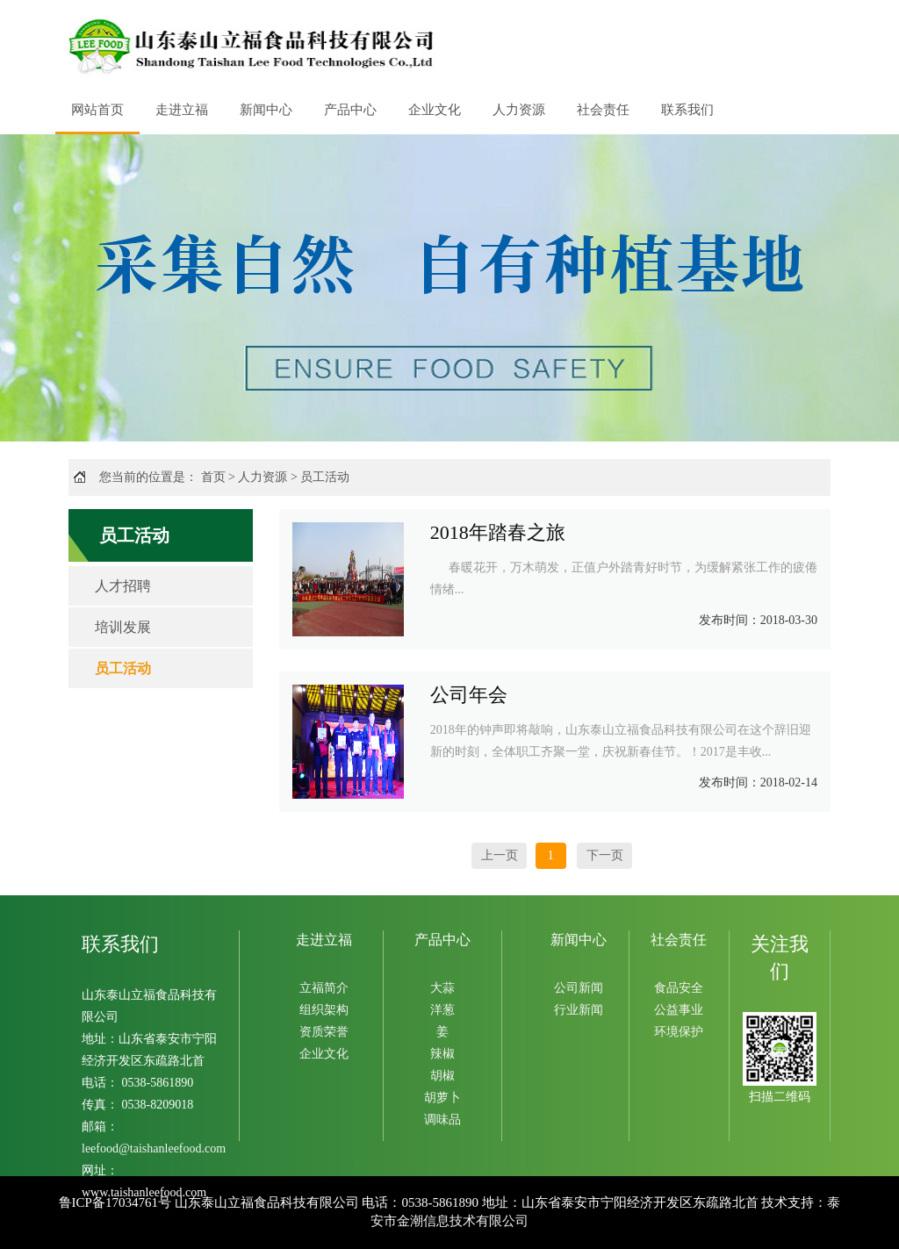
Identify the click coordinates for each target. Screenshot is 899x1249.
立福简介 (324, 987)
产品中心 (350, 110)
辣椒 (442, 1053)
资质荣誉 (324, 1031)
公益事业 (678, 1009)
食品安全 (678, 987)
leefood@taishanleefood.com (154, 1148)
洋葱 (442, 1009)
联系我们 (687, 110)
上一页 (499, 855)
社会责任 (603, 110)
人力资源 (519, 110)
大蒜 (442, 987)
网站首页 (97, 110)
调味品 (442, 1119)
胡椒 (442, 1075)
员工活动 (324, 477)
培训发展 (123, 627)
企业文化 (434, 110)
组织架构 (324, 1009)
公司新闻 (578, 987)
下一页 (604, 855)
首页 (213, 477)
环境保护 (678, 1031)
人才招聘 (123, 585)
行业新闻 (578, 1009)
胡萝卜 (442, 1097)
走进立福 (181, 110)
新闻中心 (266, 110)
